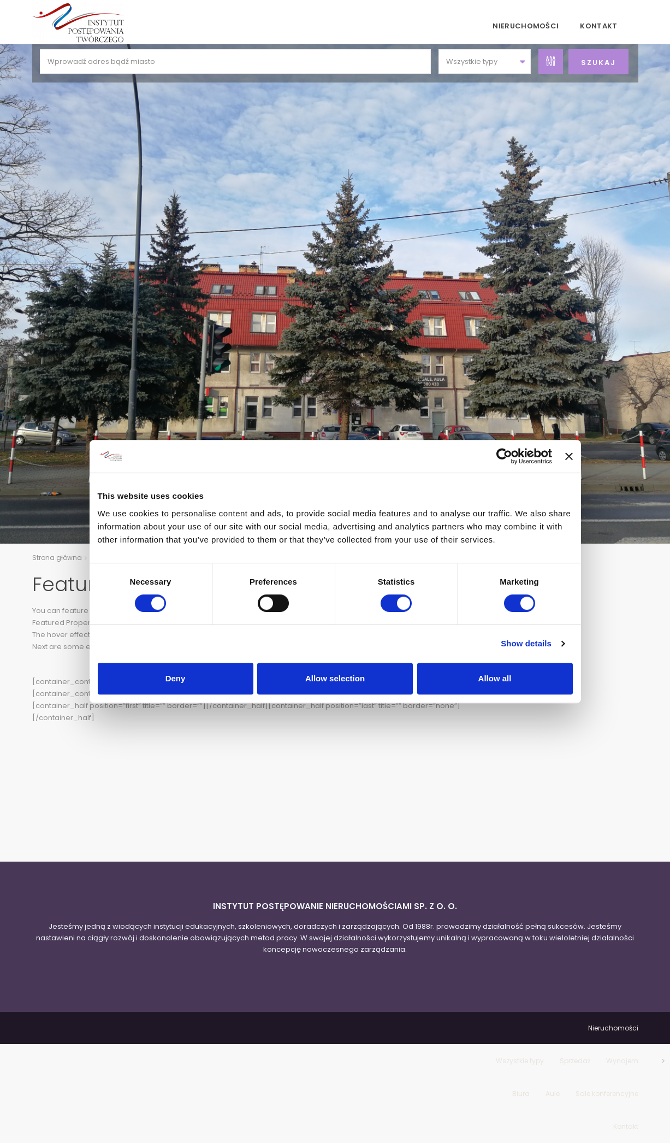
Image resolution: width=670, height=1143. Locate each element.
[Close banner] (569, 456)
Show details (526, 643)
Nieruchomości (526, 26)
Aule (553, 1093)
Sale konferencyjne (607, 1093)
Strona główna (57, 557)
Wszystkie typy (520, 1060)
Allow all (495, 678)
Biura (521, 1093)
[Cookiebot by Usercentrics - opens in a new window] (504, 456)
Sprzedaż (575, 1060)
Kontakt (598, 26)
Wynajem (622, 1060)
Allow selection (335, 678)
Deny (175, 678)
